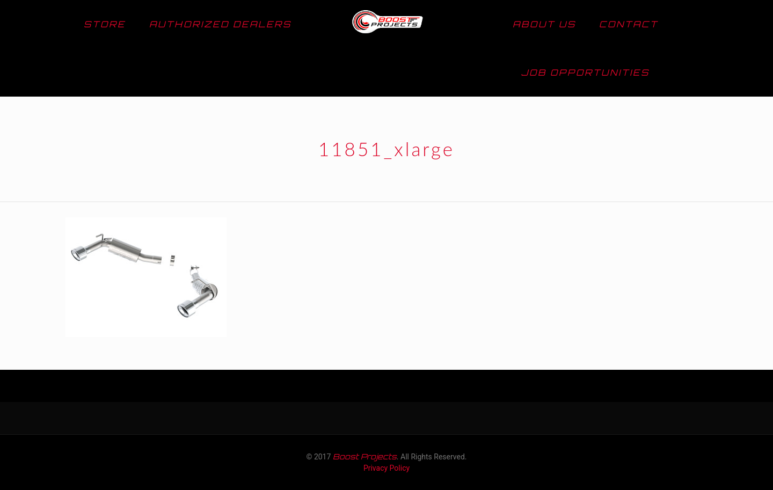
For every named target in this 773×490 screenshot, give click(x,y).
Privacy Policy (386, 468)
